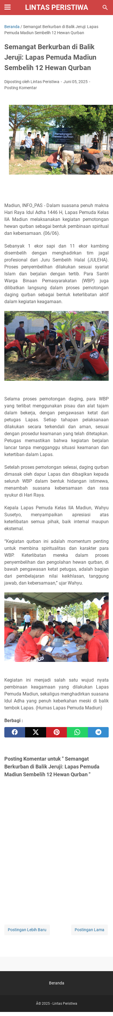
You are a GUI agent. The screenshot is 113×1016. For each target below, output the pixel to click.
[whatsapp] (77, 732)
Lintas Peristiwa (56, 7)
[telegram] (98, 732)
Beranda (56, 983)
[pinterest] (56, 732)
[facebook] (14, 732)
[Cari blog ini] (105, 7)
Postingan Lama (89, 929)
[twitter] (35, 732)
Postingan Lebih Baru (27, 929)
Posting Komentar (20, 87)
